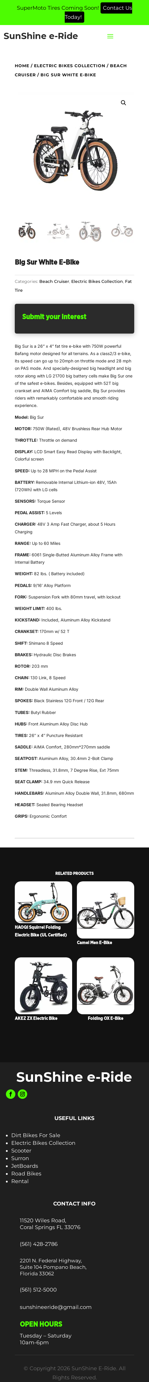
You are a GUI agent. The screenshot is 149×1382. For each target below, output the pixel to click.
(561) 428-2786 (39, 1244)
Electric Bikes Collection (69, 65)
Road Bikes (26, 1173)
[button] (123, 103)
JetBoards (24, 1166)
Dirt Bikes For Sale (35, 1135)
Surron (20, 1158)
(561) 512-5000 (38, 1290)
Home (22, 65)
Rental (20, 1181)
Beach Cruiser (54, 281)
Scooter (21, 1150)
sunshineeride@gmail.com (56, 1307)
